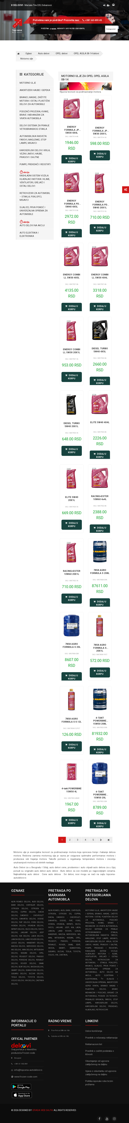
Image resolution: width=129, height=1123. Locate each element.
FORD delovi (37, 922)
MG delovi (16, 950)
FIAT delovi (24, 922)
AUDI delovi (37, 902)
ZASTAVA (63, 955)
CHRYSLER (75, 910)
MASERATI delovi (35, 943)
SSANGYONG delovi (34, 970)
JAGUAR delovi (28, 932)
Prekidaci (112, 1006)
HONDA (51, 924)
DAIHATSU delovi (27, 919)
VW (56, 955)
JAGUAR (59, 927)
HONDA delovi (18, 926)
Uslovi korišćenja (93, 1031)
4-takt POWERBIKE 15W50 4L (72, 790)
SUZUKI (61, 951)
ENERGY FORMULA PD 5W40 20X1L (99, 204)
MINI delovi (27, 950)
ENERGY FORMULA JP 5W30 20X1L (99, 130)
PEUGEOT (52, 941)
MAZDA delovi (18, 946)
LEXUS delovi (17, 943)
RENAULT (52, 945)
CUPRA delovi (28, 912)
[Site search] (111, 29)
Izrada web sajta (42, 1110)
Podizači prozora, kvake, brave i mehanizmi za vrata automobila (34, 115)
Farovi (108, 999)
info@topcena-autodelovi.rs (28, 1070)
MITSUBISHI (59, 938)
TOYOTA (76, 951)
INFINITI (70, 924)
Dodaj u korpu (71, 160)
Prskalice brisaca (94, 999)
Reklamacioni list (93, 1044)
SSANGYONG (75, 948)
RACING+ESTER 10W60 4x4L (99, 498)
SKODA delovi (37, 967)
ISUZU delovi (31, 929)
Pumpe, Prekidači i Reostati (35, 164)
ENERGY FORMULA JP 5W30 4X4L (71, 130)
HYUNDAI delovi (35, 926)
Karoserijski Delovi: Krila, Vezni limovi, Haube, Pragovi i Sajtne (35, 154)
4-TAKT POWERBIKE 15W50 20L (99, 794)
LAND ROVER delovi (34, 939)
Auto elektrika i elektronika (29, 234)
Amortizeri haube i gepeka (35, 90)
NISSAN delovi (28, 953)
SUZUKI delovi (36, 974)
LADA (78, 927)
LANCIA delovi (17, 939)
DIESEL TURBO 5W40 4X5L (100, 350)
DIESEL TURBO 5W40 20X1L (72, 425)
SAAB (70, 945)
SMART (62, 948)
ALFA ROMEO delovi (20, 902)
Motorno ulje (26, 58)
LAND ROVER (64, 931)
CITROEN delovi (19, 908)
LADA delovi (37, 936)
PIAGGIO (64, 941)
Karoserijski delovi (106, 1003)
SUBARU (51, 951)
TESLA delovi (18, 977)
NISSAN (70, 938)
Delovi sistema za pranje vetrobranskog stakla (34, 127)
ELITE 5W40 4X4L (100, 422)
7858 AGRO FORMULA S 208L (100, 572)
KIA (72, 927)
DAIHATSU (52, 921)
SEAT (78, 945)
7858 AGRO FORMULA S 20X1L (99, 648)
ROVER (62, 945)
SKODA (51, 948)
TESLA (68, 951)
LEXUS (77, 931)
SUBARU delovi (18, 974)
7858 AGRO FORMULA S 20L (72, 645)
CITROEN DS (65, 914)
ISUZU (77, 924)
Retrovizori (102, 1010)
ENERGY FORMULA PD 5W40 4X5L (71, 203)
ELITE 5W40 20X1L (71, 499)
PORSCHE (76, 941)
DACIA (51, 917)
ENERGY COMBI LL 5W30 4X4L (99, 276)
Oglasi (29, 53)
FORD (78, 921)
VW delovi (30, 980)
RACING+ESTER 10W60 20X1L (71, 572)
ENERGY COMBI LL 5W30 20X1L (71, 351)
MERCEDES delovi (35, 946)
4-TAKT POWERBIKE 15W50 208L (100, 720)
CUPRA (77, 914)
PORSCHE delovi (26, 960)
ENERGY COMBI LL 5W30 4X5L (71, 276)
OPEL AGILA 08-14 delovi (86, 53)
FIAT (71, 921)
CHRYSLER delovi (34, 905)
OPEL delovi (61, 53)
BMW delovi (17, 905)
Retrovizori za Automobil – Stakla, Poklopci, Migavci (35, 196)
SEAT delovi (24, 967)
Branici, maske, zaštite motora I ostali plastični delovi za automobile (35, 101)
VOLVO (51, 955)
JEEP (67, 927)
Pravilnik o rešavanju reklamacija (101, 1037)
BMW (68, 910)
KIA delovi (24, 936)
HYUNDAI (60, 924)
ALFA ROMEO (53, 910)
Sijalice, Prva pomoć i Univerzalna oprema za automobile (34, 211)
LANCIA (51, 931)
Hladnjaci (90, 1010)
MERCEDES (71, 934)
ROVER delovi (28, 963)
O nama (53, 29)
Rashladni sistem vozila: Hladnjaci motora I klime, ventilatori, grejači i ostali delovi (35, 178)
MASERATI (52, 934)
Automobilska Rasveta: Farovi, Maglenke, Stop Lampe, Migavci (33, 139)
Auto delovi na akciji (32, 223)
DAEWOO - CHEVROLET (68, 917)
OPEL (78, 938)
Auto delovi (43, 53)
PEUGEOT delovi (27, 956)
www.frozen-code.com (24, 1076)
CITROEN (52, 914)
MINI (50, 938)
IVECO (51, 927)
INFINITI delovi (17, 929)
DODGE (63, 921)
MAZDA (62, 934)
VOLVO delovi (17, 980)
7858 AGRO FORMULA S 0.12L (72, 720)
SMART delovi (17, 970)
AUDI (63, 910)
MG (79, 934)
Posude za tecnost (107, 996)
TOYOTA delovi (35, 977)
